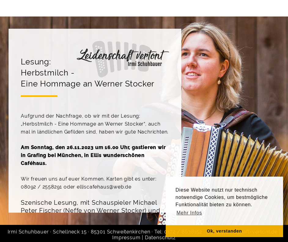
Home (26, 8)
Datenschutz (160, 237)
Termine (141, 8)
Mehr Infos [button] (189, 212)
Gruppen (104, 8)
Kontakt (212, 8)
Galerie (177, 8)
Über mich (63, 8)
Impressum (126, 237)
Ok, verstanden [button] (224, 231)
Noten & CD (253, 8)
